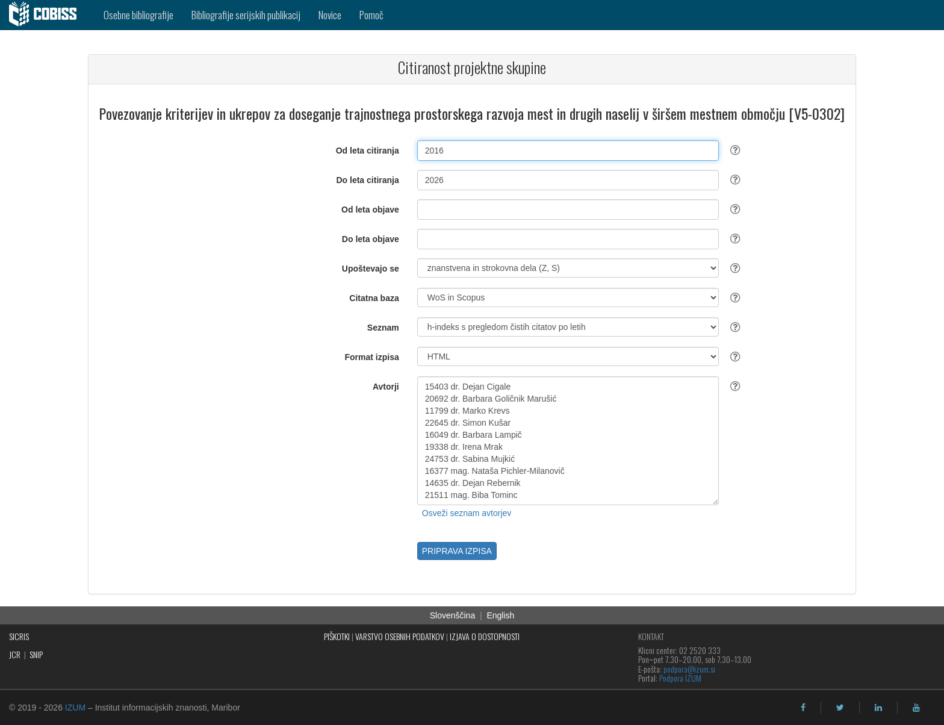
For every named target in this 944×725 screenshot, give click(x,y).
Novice (329, 14)
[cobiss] (47, 15)
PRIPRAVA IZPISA (457, 551)
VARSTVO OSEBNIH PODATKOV (399, 636)
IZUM (75, 707)
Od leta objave (370, 209)
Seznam (383, 327)
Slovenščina (453, 615)
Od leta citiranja (367, 150)
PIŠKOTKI (337, 636)
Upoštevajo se (370, 268)
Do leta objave (370, 239)
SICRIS (19, 636)
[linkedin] (878, 707)
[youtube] (916, 707)
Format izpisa (372, 357)
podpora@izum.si (689, 668)
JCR (14, 654)
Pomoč (371, 14)
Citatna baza (374, 298)
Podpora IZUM (680, 677)
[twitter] (840, 707)
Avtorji (386, 386)
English (500, 615)
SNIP (36, 654)
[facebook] (803, 707)
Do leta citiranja (367, 180)
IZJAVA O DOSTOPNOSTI (485, 636)
